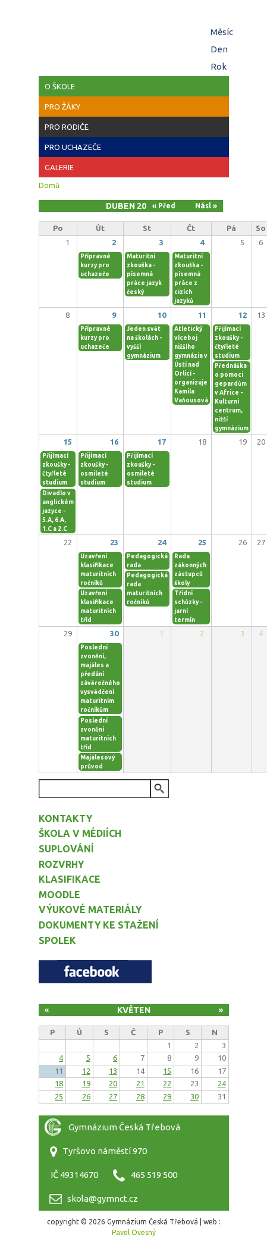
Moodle (59, 894)
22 (167, 1083)
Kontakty (65, 818)
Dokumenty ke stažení (99, 925)
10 (162, 315)
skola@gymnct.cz (102, 1198)
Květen (133, 1010)
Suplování (66, 848)
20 (113, 1083)
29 (167, 1096)
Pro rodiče (67, 127)
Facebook (95, 971)
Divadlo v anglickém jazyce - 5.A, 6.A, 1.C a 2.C (58, 511)
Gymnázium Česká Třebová (134, 35)
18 (59, 1083)
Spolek (57, 940)
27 (113, 1096)
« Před (163, 206)
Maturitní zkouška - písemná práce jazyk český (144, 274)
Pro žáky (62, 106)
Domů (49, 185)
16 (114, 441)
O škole (60, 86)
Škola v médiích (80, 833)
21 (140, 1083)
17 (162, 441)
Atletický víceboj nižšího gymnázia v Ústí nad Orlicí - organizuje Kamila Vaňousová (191, 365)
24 (162, 542)
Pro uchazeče (73, 147)
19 (86, 1083)
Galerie (59, 167)
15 (68, 441)
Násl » (206, 206)
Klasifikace (69, 879)
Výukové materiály (90, 909)
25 (202, 542)
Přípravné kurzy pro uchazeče (95, 265)
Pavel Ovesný (134, 1232)
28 (140, 1096)
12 (242, 315)
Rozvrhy (61, 864)
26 (86, 1096)
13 (113, 1071)
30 (114, 633)
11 (202, 315)
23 (114, 542)
